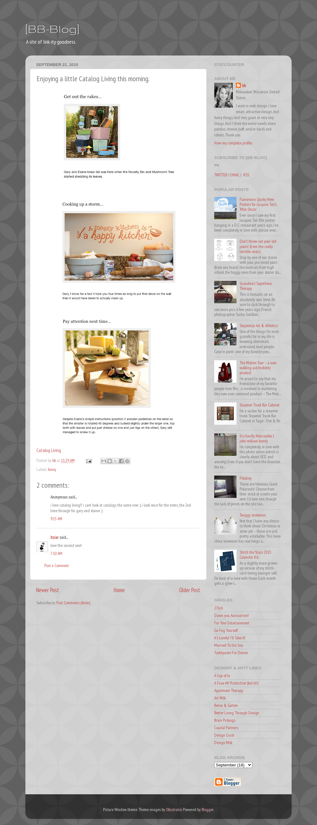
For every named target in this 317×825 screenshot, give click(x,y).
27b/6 (218, 608)
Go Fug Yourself (226, 630)
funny (52, 469)
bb (244, 85)
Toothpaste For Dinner (231, 652)
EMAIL (235, 175)
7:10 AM (56, 553)
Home (119, 590)
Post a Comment (56, 565)
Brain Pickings (224, 720)
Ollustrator (174, 809)
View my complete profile (233, 143)
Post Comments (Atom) (73, 602)
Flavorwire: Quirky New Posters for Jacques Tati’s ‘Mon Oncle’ (258, 204)
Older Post (189, 590)
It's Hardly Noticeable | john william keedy (257, 438)
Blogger (207, 809)
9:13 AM (56, 518)
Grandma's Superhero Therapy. (256, 286)
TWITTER (221, 175)
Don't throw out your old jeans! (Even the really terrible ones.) (258, 246)
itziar (54, 537)
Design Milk (223, 742)
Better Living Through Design (236, 713)
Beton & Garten (226, 705)
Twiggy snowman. (253, 515)
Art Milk (220, 698)
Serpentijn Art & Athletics (259, 325)
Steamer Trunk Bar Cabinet (260, 405)
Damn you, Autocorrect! (231, 615)
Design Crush (224, 735)
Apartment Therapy (228, 690)
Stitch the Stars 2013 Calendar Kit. (255, 554)
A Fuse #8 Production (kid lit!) (236, 683)
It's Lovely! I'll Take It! (229, 638)
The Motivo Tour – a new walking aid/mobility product (258, 367)
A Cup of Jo (222, 675)
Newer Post (47, 590)
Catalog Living (49, 450)
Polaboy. (246, 478)
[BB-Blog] (52, 28)
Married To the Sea (228, 645)
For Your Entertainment (231, 623)
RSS (246, 175)
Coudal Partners (226, 727)
